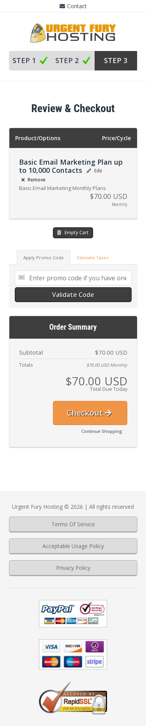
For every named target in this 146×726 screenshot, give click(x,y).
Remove (33, 179)
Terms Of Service (73, 524)
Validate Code (73, 294)
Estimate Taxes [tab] (92, 257)
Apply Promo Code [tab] (43, 257)
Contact (73, 6)
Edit (94, 170)
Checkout (89, 413)
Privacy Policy (73, 567)
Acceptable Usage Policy (73, 546)
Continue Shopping (101, 431)
